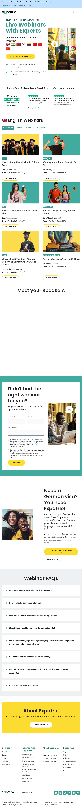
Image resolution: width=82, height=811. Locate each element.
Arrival (20, 128)
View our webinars (20, 56)
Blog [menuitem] (65, 752)
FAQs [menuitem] (65, 755)
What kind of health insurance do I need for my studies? (31, 615)
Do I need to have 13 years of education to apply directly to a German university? (37, 671)
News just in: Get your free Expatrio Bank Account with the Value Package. (27, 2)
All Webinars (8, 128)
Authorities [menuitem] (67, 769)
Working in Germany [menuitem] (50, 759)
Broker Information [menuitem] (50, 806)
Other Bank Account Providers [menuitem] (30, 772)
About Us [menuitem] (5, 752)
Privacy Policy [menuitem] (69, 805)
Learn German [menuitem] (27, 783)
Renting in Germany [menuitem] (50, 762)
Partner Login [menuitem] (7, 765)
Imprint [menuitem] (46, 805)
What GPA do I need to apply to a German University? (30, 628)
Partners (22, 6)
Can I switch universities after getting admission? (29, 590)
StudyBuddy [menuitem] (27, 777)
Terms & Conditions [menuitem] (57, 805)
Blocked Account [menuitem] (28, 758)
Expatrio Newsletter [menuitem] (70, 762)
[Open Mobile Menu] (78, 12)
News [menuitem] (65, 772)
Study (28, 128)
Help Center (6, 6)
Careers (14, 6)
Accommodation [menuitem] (28, 780)
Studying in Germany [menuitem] (50, 755)
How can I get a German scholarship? (23, 603)
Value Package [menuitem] (27, 755)
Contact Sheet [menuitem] (27, 795)
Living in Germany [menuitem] (49, 752)
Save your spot (11, 178)
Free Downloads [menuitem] (69, 765)
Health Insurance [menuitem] (28, 761)
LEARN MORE (41, 724)
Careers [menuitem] (5, 755)
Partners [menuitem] (5, 762)
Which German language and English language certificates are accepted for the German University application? (40, 642)
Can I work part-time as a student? (22, 685)
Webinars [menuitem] (66, 759)
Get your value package (61, 551)
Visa (36, 128)
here (31, 445)
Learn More (53, 559)
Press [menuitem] (4, 759)
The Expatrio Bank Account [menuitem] (29, 766)
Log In (29, 6)
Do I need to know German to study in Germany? (28, 657)
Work (43, 128)
